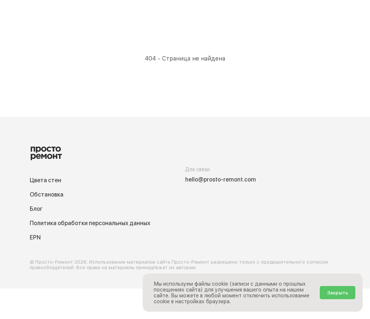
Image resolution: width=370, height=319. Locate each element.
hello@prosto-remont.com (220, 179)
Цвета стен (45, 180)
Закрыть (337, 293)
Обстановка (46, 194)
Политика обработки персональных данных (90, 223)
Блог (36, 208)
